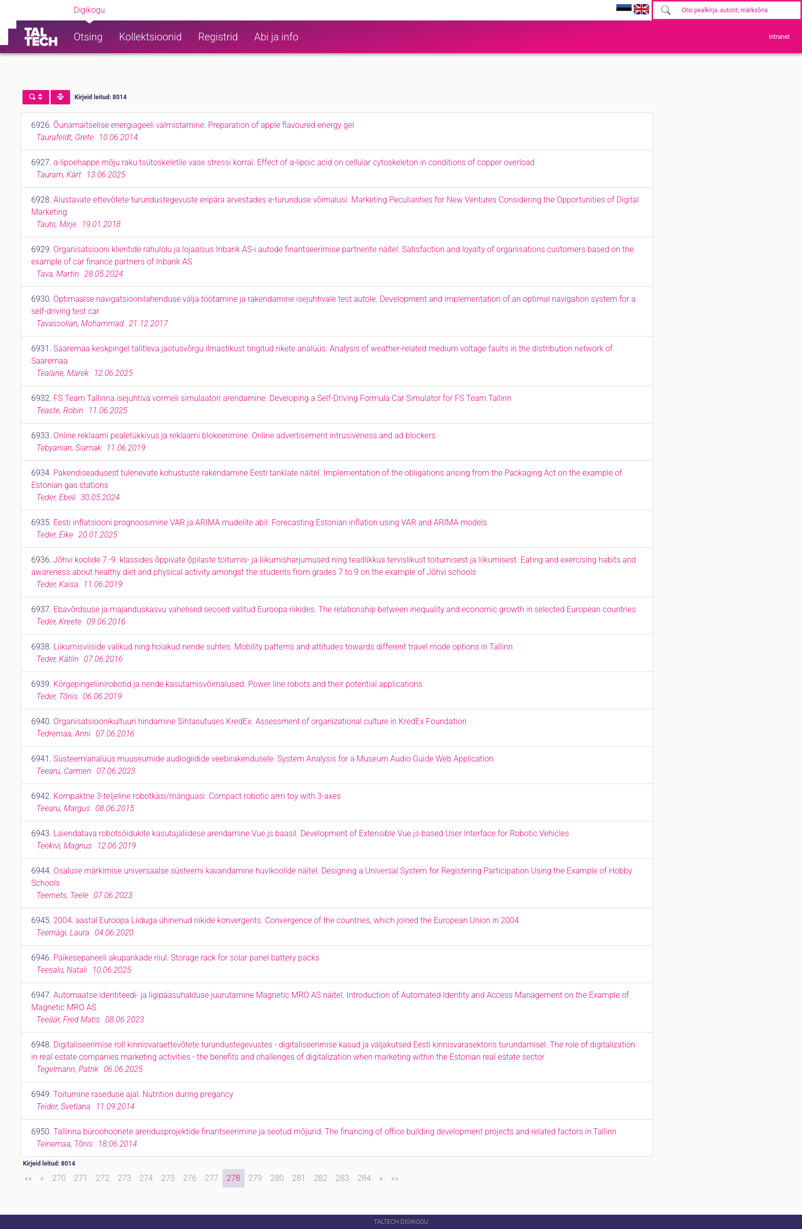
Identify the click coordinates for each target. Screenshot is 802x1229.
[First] (28, 1178)
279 (255, 1178)
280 (277, 1178)
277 (211, 1178)
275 (168, 1178)
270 (59, 1178)
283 (342, 1178)
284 (364, 1178)
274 (146, 1178)
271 (81, 1178)
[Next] (381, 1178)
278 (233, 1178)
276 (190, 1178)
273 (124, 1178)
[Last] (395, 1178)
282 (320, 1178)
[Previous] (42, 1178)
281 (299, 1178)
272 (102, 1178)
